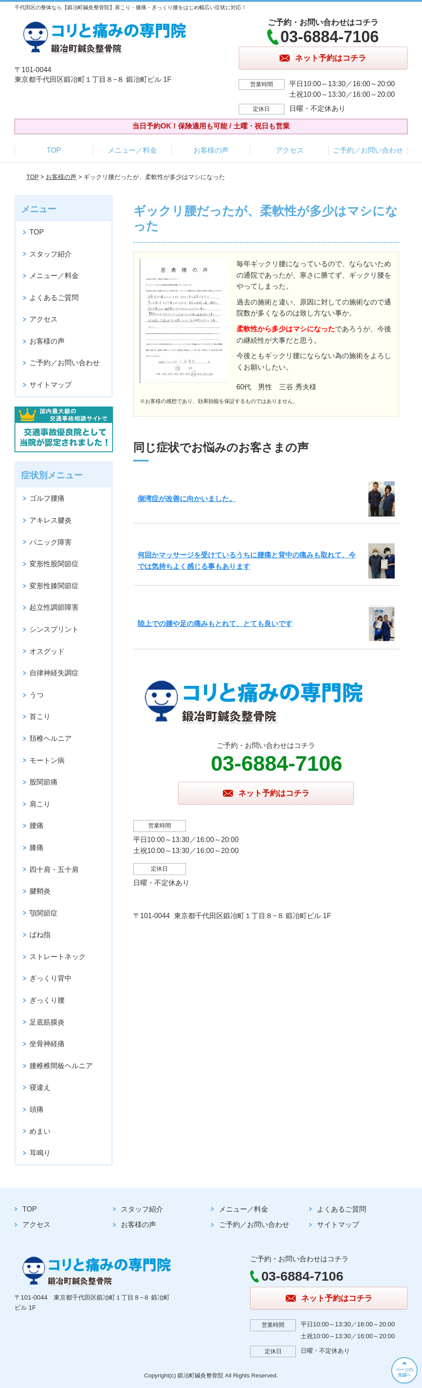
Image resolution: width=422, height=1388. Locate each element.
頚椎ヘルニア (50, 738)
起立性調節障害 (54, 607)
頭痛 (36, 1109)
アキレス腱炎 (50, 520)
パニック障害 (50, 542)
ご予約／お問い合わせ (368, 150)
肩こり (40, 804)
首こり (40, 716)
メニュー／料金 (132, 150)
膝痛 (36, 847)
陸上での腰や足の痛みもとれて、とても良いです (215, 623)
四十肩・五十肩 (54, 869)
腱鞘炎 (40, 891)
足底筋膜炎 (47, 1022)
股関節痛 (43, 782)
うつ (36, 695)
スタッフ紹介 (50, 254)
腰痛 (36, 825)
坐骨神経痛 (47, 1043)
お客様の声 (211, 150)
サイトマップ (50, 384)
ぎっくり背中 (50, 978)
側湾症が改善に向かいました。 (187, 498)
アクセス (290, 150)
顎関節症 (43, 913)
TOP (54, 150)
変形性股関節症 (54, 564)
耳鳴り (40, 1153)
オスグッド (47, 651)
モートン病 (47, 760)
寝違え (40, 1087)
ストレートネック (57, 956)
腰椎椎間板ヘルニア (61, 1065)
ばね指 (40, 934)
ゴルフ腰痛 (47, 498)
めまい (40, 1131)
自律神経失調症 (54, 673)
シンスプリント (54, 629)
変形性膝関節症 (54, 586)
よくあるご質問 (54, 297)
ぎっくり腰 (47, 1000)
